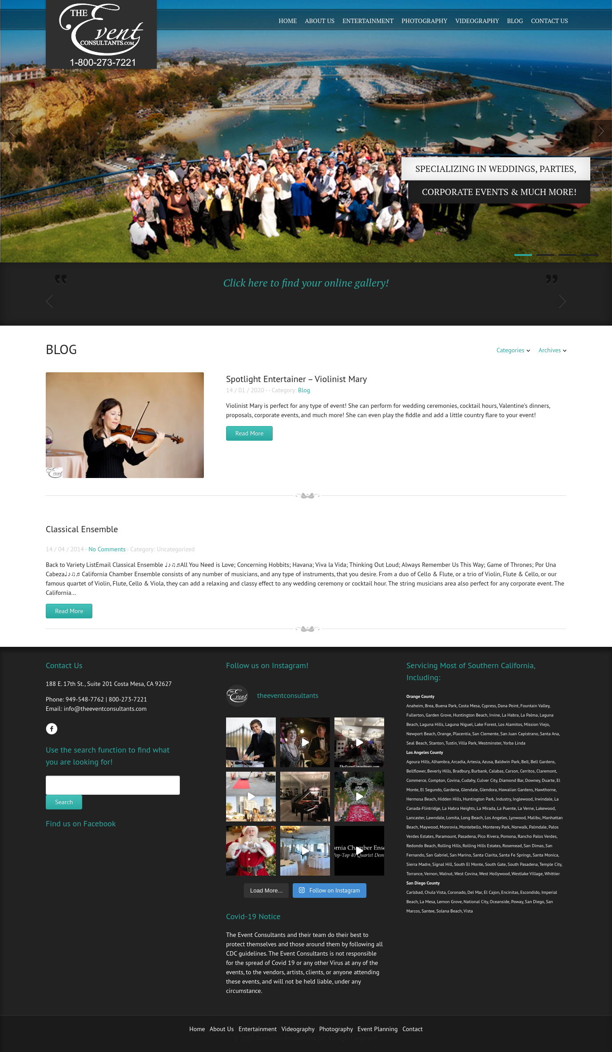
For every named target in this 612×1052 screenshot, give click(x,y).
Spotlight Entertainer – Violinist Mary (296, 379)
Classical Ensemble (82, 529)
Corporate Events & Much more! (499, 192)
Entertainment (367, 20)
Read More (249, 433)
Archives (550, 350)
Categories (511, 350)
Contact (412, 1029)
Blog (515, 20)
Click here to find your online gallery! (306, 282)
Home (288, 20)
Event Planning (378, 1029)
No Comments (107, 549)
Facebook (51, 728)
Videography (477, 20)
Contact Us (549, 20)
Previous (11, 131)
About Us (319, 20)
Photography (424, 20)
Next (601, 131)
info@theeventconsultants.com (105, 709)
